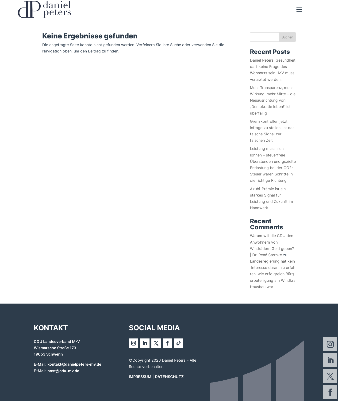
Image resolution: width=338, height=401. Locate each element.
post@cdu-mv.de (63, 370)
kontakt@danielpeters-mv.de (74, 364)
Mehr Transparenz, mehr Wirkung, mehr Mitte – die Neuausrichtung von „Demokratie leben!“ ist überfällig (273, 100)
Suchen (287, 37)
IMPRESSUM (140, 376)
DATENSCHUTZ (169, 376)
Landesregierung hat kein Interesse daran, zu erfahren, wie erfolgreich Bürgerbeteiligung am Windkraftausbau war (273, 274)
